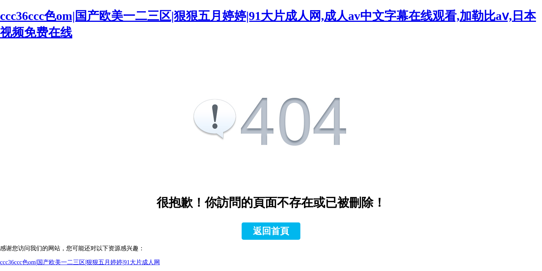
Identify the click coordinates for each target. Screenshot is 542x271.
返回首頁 (271, 231)
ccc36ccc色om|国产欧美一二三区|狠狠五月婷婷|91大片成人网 (80, 262)
